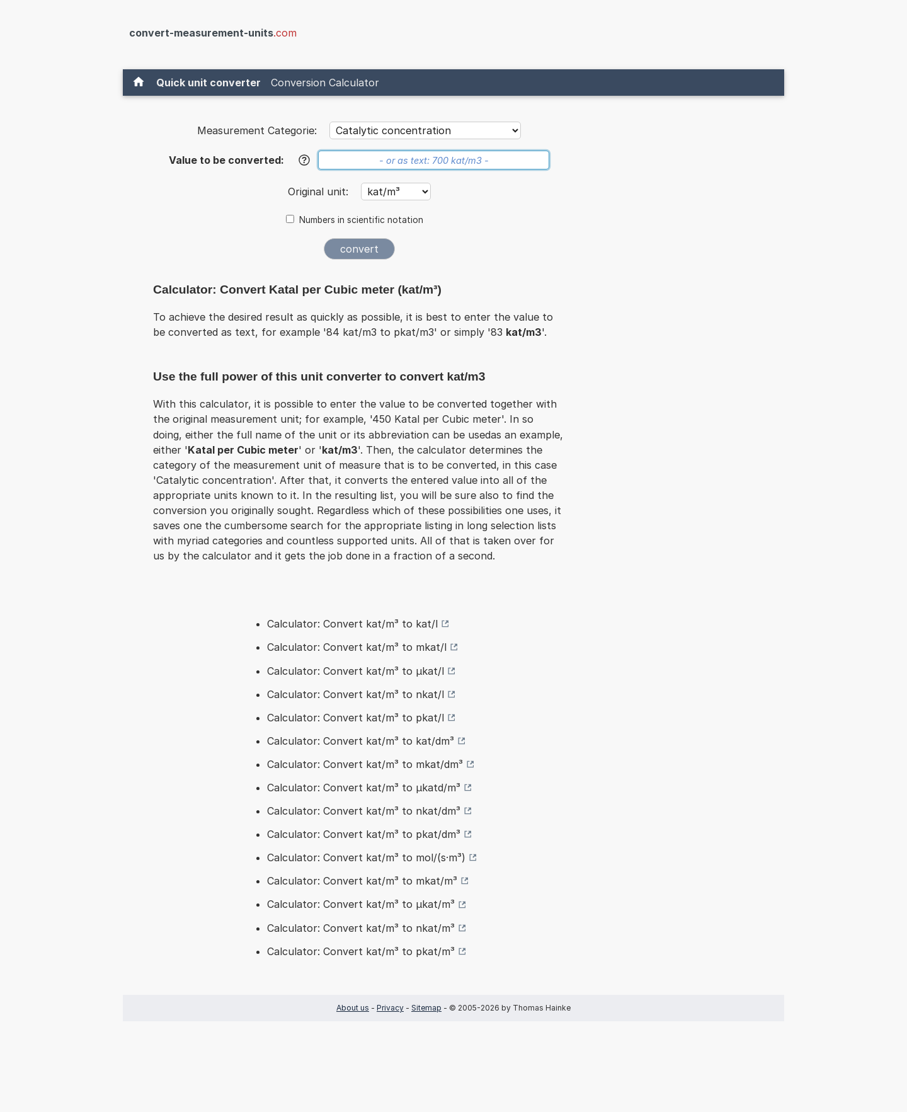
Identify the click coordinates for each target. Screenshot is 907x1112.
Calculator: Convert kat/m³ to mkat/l (357, 647)
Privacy (390, 1007)
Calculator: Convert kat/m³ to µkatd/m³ (363, 787)
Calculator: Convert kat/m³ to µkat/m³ (361, 904)
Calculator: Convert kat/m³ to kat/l (352, 623)
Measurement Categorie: (257, 130)
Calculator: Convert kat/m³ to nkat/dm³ (363, 811)
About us (352, 1007)
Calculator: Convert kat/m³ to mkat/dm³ (365, 764)
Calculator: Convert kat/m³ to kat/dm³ (360, 741)
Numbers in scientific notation (361, 220)
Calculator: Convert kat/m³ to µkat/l (355, 671)
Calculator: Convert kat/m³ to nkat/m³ (361, 928)
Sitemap (426, 1007)
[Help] (304, 160)
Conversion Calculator (325, 82)
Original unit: (319, 191)
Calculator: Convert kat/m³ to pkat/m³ (361, 951)
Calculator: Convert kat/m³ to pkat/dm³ (363, 834)
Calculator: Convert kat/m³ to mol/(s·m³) (366, 857)
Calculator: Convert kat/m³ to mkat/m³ (362, 880)
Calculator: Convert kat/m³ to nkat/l (355, 694)
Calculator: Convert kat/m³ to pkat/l (355, 717)
